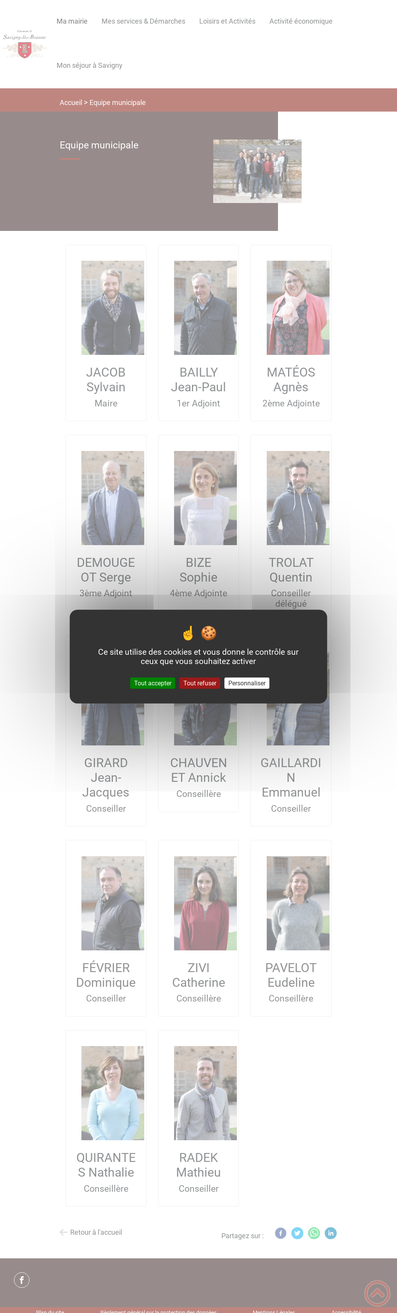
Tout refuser (199, 683)
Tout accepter (152, 683)
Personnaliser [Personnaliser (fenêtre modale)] (247, 683)
